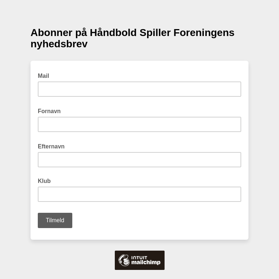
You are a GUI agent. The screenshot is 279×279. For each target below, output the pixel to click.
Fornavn (51, 111)
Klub (44, 181)
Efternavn (53, 146)
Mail (45, 75)
